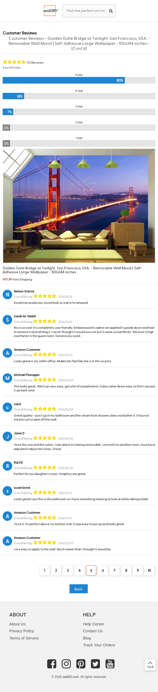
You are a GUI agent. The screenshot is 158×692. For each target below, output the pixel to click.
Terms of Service (24, 638)
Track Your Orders (99, 645)
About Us (17, 624)
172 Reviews (35, 62)
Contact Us (93, 631)
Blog (87, 638)
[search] (111, 11)
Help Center (93, 624)
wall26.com (70, 677)
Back (78, 589)
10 (149, 570)
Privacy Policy (21, 631)
